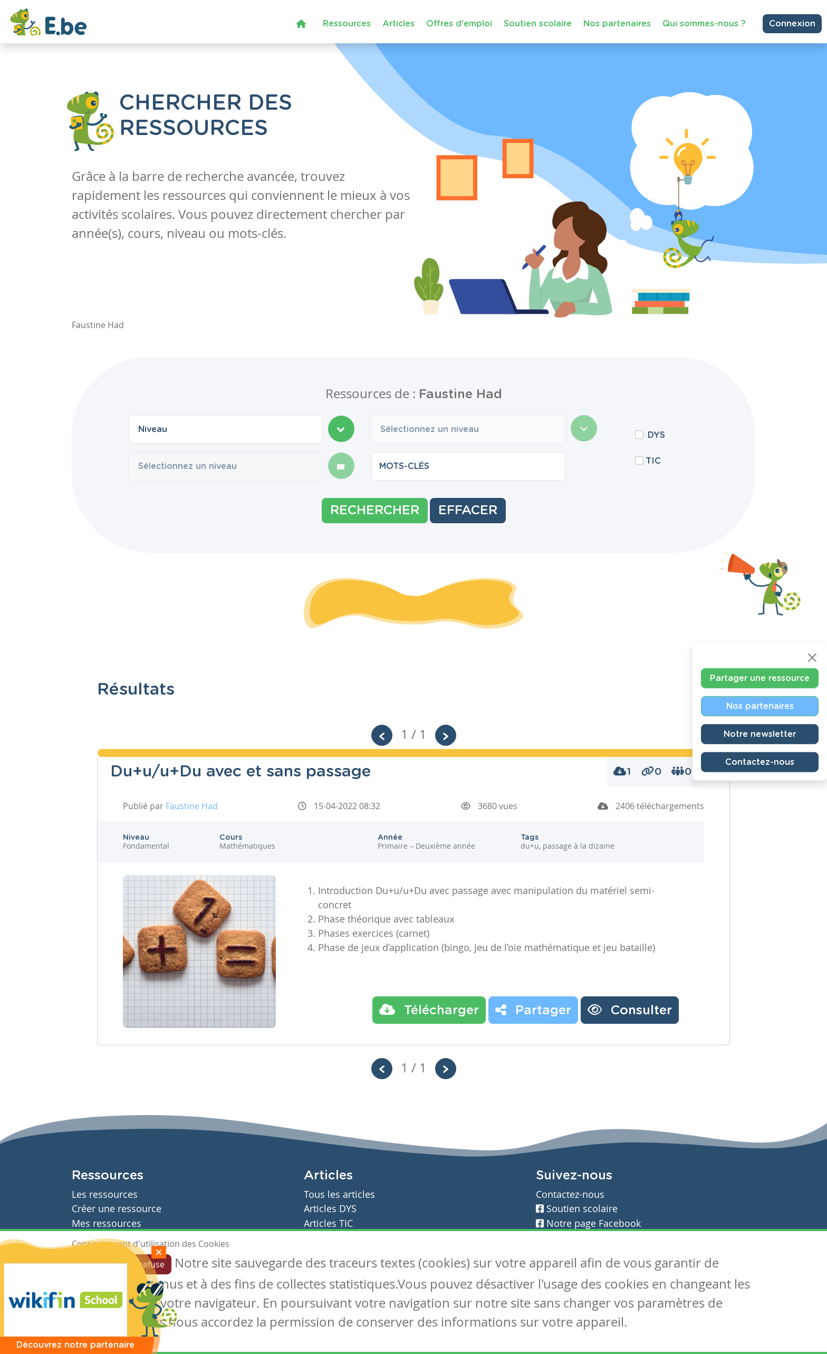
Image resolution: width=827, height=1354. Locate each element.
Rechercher (374, 510)
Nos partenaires (617, 23)
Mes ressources (106, 1223)
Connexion (792, 23)
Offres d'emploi (459, 23)
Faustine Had (192, 806)
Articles (398, 23)
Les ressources (105, 1194)
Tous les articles (339, 1194)
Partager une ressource (760, 678)
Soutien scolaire (538, 23)
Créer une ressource (116, 1209)
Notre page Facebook (588, 1223)
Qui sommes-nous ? (704, 23)
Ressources (347, 23)
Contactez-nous (759, 761)
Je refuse (147, 1264)
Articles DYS (330, 1209)
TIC (653, 461)
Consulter (630, 1009)
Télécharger (429, 1009)
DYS (656, 435)
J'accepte (96, 1264)
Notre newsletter (760, 733)
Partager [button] (533, 1009)
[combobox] (226, 429)
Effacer (467, 510)
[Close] (812, 657)
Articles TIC (328, 1223)
